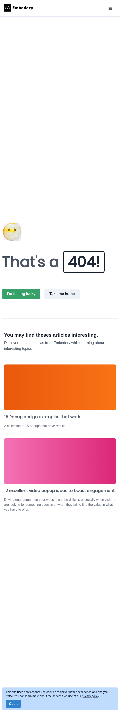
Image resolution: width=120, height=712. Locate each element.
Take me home (62, 294)
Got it (13, 703)
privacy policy (90, 696)
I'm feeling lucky (21, 294)
